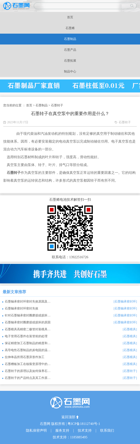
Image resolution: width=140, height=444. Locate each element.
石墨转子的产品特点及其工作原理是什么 (28, 378)
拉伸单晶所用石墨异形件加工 (24, 357)
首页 (70, 17)
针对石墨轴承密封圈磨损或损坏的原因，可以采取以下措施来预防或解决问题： (28, 315)
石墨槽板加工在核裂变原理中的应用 (28, 364)
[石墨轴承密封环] (125, 301)
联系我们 (107, 430)
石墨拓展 (70, 60)
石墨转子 (57, 105)
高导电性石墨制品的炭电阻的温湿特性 (28, 350)
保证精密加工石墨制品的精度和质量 (28, 343)
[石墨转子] (130, 371)
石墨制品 (70, 39)
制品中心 (70, 71)
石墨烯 (70, 28)
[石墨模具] (130, 329)
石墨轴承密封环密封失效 (21, 308)
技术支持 (85, 430)
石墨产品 (70, 49)
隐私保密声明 (37, 430)
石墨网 (45, 424)
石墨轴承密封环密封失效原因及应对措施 (28, 301)
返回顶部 (68, 417)
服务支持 (62, 430)
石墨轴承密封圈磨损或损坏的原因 (28, 322)
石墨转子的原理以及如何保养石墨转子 (28, 371)
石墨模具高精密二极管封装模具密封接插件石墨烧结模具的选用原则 (28, 329)
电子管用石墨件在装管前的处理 (26, 336)
